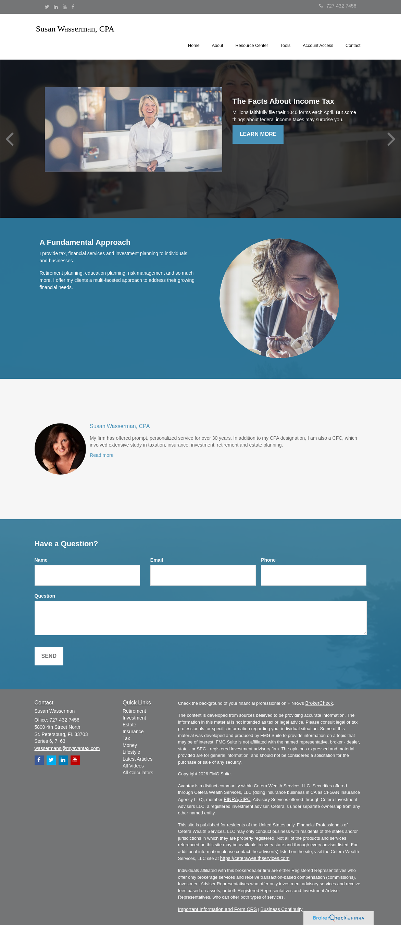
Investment (134, 718)
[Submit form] (49, 656)
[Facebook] (73, 6)
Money (130, 745)
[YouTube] (65, 6)
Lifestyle (131, 752)
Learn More (258, 134)
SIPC (245, 799)
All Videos (133, 765)
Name (41, 560)
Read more (101, 455)
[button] (217, 36)
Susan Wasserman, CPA (120, 426)
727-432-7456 (337, 6)
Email (156, 560)
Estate (129, 724)
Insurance (133, 731)
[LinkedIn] (56, 6)
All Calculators (138, 772)
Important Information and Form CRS (217, 909)
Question (45, 596)
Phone (268, 560)
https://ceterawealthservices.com (254, 858)
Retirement (134, 711)
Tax (126, 738)
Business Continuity (282, 909)
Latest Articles (137, 759)
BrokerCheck (319, 703)
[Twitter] (47, 6)
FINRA (231, 799)
